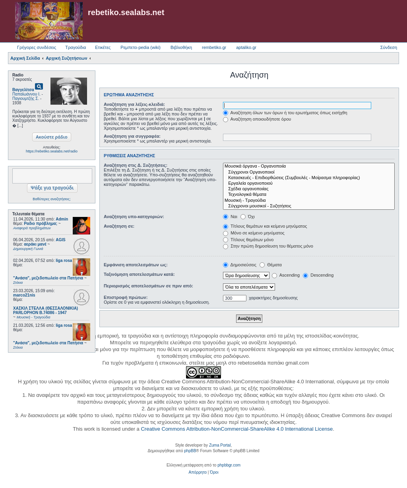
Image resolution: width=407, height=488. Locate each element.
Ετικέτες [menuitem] (102, 47)
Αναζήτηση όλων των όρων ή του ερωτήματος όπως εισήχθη (285, 112)
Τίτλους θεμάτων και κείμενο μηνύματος (265, 226)
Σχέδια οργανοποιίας (309, 189)
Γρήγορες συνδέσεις (36, 47)
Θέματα (271, 264)
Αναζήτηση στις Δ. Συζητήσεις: (135, 165)
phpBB (190, 451)
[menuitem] (198, 472)
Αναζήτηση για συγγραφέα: (132, 136)
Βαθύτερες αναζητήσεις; (51, 199)
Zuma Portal (220, 445)
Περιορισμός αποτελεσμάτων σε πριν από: (148, 285)
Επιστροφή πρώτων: (125, 297)
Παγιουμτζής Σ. (25, 98)
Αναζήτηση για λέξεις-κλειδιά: (134, 104)
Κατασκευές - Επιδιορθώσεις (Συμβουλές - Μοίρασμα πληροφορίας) (309, 178)
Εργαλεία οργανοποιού (309, 183)
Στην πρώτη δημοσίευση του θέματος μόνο (268, 246)
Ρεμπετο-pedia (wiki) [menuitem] (140, 47)
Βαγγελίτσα (23, 90)
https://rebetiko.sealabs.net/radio (52, 151)
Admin (62, 219)
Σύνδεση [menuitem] (388, 47)
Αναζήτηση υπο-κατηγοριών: (134, 216)
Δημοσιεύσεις (239, 264)
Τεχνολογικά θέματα (309, 194)
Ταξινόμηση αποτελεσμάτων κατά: (139, 274)
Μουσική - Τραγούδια (309, 200)
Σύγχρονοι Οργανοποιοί (309, 172)
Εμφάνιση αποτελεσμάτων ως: (136, 264)
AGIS (60, 240)
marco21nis (24, 295)
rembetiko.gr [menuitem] (214, 47)
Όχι (247, 216)
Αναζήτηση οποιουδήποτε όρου (257, 119)
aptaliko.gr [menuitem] (246, 47)
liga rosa (64, 260)
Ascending (286, 275)
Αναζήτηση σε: (119, 226)
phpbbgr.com (228, 465)
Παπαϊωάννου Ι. (26, 94)
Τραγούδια (75, 47)
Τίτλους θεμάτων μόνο (248, 239)
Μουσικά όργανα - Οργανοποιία (309, 166)
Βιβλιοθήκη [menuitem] (181, 47)
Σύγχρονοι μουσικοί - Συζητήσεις (309, 206)
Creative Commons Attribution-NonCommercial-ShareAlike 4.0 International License (237, 429)
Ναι (230, 216)
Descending (318, 275)
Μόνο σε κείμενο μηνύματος (254, 232)
